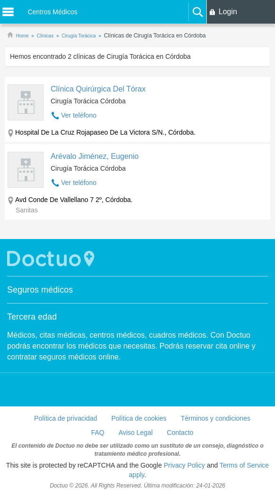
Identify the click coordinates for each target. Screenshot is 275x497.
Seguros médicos (40, 290)
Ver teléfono (79, 115)
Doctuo (52, 259)
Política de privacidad (65, 418)
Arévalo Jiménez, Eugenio (95, 156)
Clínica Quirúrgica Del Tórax (98, 89)
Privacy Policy (184, 465)
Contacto (180, 432)
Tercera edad (32, 317)
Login (228, 12)
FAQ (97, 432)
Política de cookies (139, 418)
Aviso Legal (135, 432)
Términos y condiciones (215, 418)
